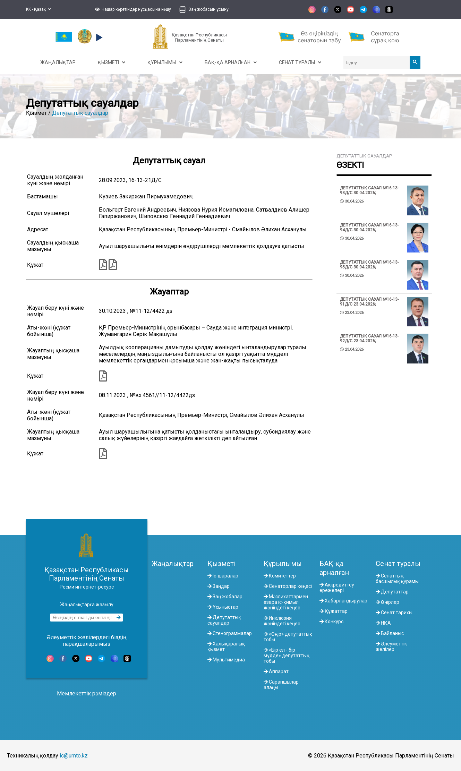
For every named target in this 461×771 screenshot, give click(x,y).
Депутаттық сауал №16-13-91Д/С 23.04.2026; (369, 302)
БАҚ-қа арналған (334, 568)
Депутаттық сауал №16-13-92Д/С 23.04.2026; (369, 338)
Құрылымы (283, 563)
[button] (132, 9)
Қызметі (221, 563)
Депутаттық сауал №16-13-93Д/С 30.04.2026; (369, 190)
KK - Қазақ (38, 9)
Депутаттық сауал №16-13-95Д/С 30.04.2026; (369, 264)
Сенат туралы (398, 563)
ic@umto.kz (74, 755)
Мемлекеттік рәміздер (86, 693)
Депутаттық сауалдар (80, 113)
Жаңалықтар (173, 563)
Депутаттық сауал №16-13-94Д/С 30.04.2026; (369, 227)
